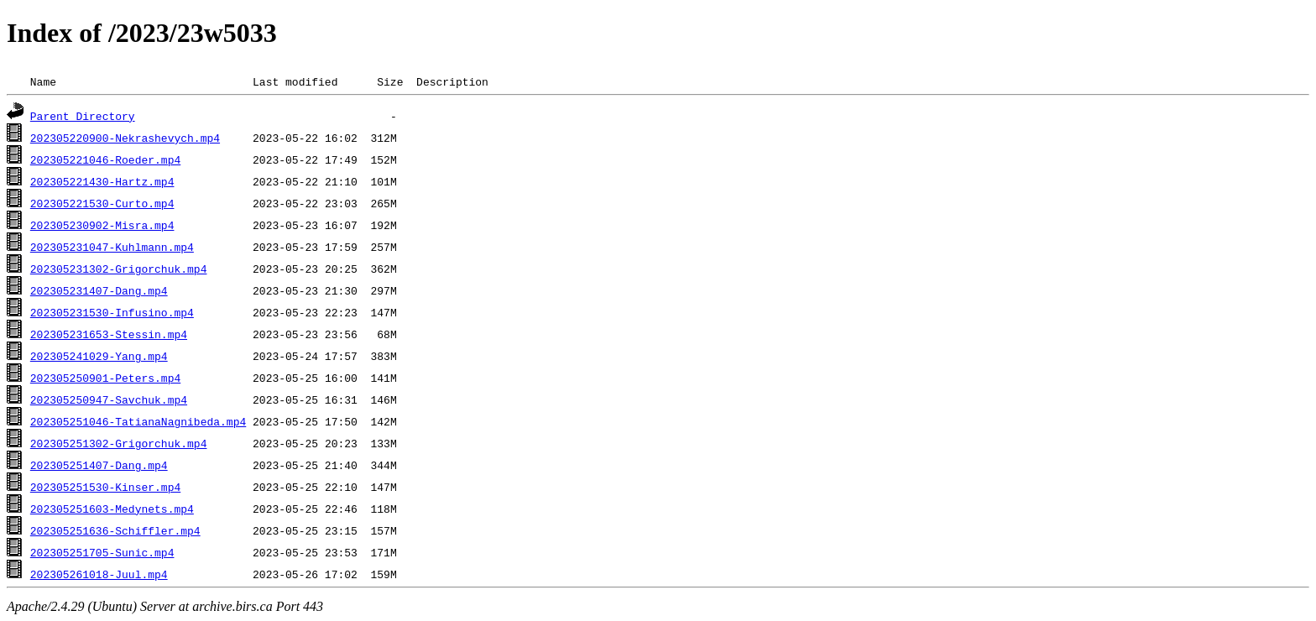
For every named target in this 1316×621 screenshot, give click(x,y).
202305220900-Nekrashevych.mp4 (125, 137)
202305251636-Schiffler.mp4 (115, 530)
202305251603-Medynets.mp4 (112, 508)
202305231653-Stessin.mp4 (108, 334)
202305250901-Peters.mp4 (105, 377)
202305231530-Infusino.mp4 (112, 312)
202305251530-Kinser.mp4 (105, 486)
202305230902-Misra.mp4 (102, 224)
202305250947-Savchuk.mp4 (108, 399)
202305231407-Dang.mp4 (99, 290)
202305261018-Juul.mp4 (99, 574)
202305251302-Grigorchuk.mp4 (118, 443)
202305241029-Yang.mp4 (99, 355)
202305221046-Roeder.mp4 (105, 159)
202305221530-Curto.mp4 (102, 203)
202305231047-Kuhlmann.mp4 (112, 246)
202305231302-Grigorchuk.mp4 (118, 268)
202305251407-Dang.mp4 (99, 464)
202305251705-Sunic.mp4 (102, 552)
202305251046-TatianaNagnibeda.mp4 (138, 421)
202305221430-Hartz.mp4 (102, 181)
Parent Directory (82, 115)
